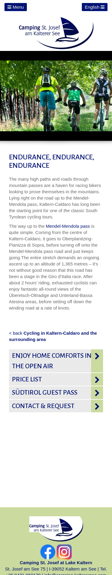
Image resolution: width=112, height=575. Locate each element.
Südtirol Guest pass (44, 392)
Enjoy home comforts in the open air (51, 360)
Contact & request (43, 406)
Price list (27, 379)
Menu (15, 7)
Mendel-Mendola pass (68, 226)
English (95, 7)
